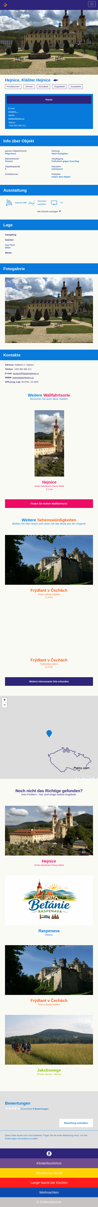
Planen (49, 99)
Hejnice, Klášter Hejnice (27, 80)
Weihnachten (49, 1192)
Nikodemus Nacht (49, 1173)
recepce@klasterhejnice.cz (26, 373)
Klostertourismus (49, 1163)
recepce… (13, 111)
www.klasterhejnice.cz (23, 377)
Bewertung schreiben (76, 1123)
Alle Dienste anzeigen (49, 211)
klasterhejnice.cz (16, 118)
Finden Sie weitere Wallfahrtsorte (49, 503)
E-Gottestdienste (49, 1202)
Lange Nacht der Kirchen (49, 1182)
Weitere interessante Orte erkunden (49, 681)
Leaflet (79, 778)
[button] (49, 733)
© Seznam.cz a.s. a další (90, 778)
